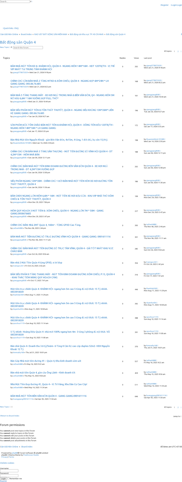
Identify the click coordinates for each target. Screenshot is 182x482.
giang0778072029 (20, 72)
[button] (181, 51)
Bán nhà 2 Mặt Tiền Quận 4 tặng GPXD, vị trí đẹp (36, 262)
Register (3, 481)
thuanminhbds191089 (22, 143)
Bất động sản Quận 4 (18, 42)
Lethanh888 (18, 228)
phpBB (15, 453)
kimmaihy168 (18, 352)
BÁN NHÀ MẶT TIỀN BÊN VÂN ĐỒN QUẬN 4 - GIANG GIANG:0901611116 (48, 396)
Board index (26, 447)
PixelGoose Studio (31, 455)
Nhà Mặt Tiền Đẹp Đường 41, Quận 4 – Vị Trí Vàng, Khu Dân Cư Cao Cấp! (49, 384)
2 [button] (178, 51)
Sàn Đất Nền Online (9, 447)
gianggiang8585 (19, 101)
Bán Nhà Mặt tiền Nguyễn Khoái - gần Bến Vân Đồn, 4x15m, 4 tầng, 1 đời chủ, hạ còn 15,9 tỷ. (59, 139)
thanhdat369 (18, 295)
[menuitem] (173, 5)
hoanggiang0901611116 (23, 399)
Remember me (14, 479)
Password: (4, 473)
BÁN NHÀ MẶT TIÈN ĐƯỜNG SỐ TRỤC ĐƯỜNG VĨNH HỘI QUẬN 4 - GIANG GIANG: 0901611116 (60, 236)
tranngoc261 (18, 266)
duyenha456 (18, 309)
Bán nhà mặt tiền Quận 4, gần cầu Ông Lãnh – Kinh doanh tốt (43, 372)
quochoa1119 (18, 323)
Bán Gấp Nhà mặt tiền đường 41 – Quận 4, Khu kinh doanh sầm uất (46, 361)
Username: (4, 468)
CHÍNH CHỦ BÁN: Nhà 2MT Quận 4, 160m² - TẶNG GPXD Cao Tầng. (46, 225)
